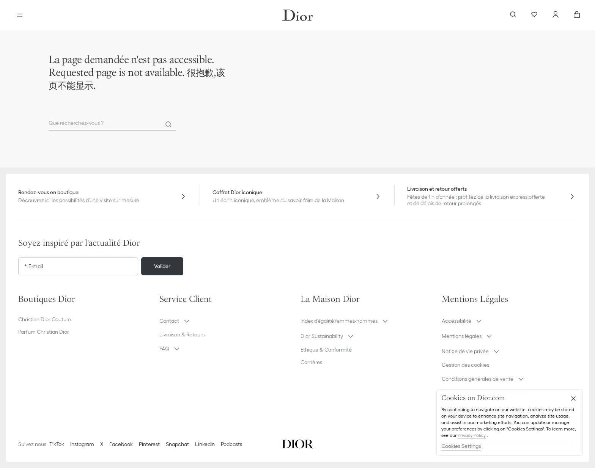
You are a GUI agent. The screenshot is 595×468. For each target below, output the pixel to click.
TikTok (56, 444)
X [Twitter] (101, 444)
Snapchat (177, 444)
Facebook (121, 444)
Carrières (311, 362)
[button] (226, 320)
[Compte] (555, 15)
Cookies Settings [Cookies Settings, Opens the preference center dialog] (461, 446)
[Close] (573, 398)
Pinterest (149, 444)
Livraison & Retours (182, 334)
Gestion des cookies (465, 365)
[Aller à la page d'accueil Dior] (297, 15)
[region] (509, 422)
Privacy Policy (472, 435)
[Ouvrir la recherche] (513, 15)
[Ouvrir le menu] (19, 15)
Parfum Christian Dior (43, 332)
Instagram (82, 444)
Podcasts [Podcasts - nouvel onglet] (231, 444)
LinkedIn (205, 444)
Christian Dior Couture (44, 319)
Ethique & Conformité (326, 350)
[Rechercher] (168, 124)
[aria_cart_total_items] (576, 15)
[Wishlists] (534, 15)
